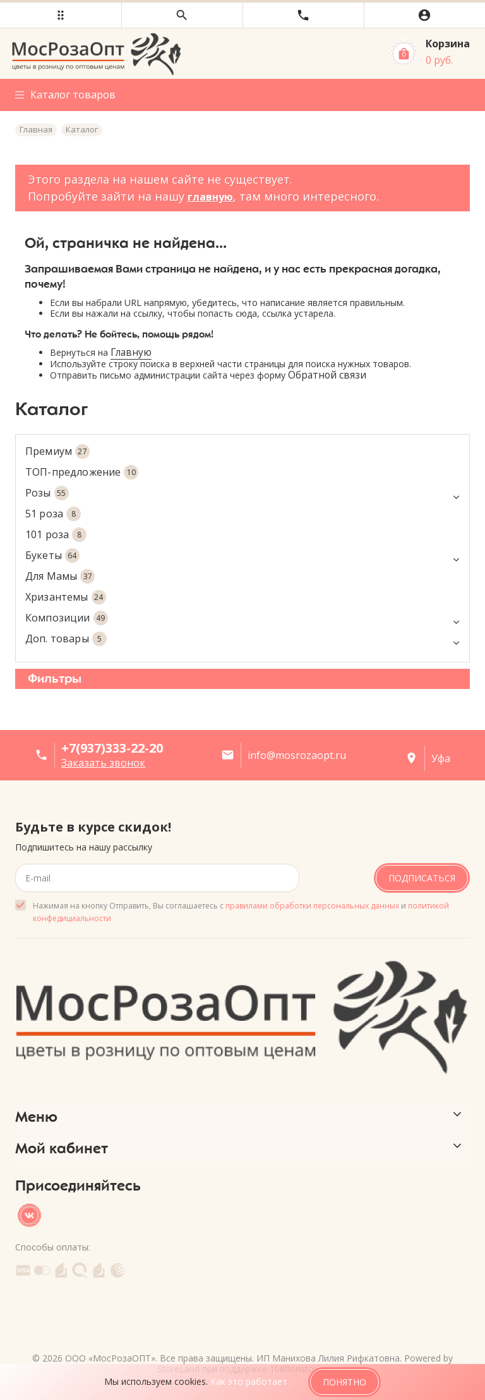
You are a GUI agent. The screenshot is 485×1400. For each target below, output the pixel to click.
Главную (131, 352)
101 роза (56, 534)
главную (210, 197)
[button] (60, 15)
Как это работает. (249, 1381)
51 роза (53, 514)
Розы (242, 493)
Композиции (242, 618)
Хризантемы (65, 597)
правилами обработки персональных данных (312, 905)
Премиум (57, 451)
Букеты (242, 555)
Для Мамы (60, 576)
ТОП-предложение (81, 472)
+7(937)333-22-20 (112, 747)
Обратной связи (327, 375)
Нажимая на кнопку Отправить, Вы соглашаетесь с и (241, 912)
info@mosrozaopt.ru (297, 755)
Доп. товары (242, 639)
